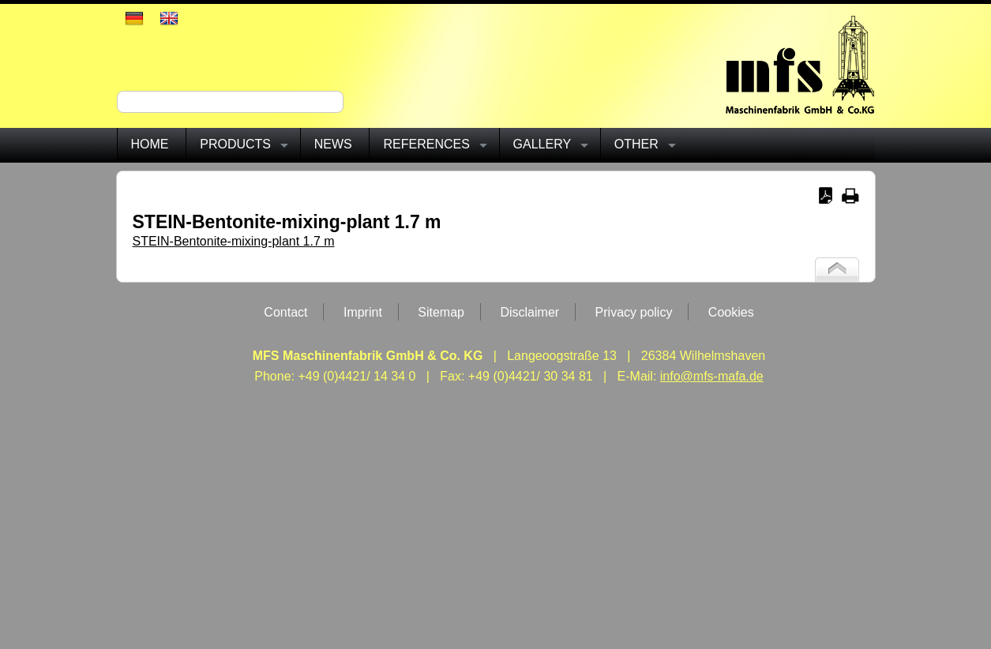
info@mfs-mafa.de (712, 376)
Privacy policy (634, 312)
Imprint (362, 312)
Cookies (731, 312)
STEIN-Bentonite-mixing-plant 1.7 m (234, 241)
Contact (285, 312)
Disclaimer (529, 312)
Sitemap (441, 312)
